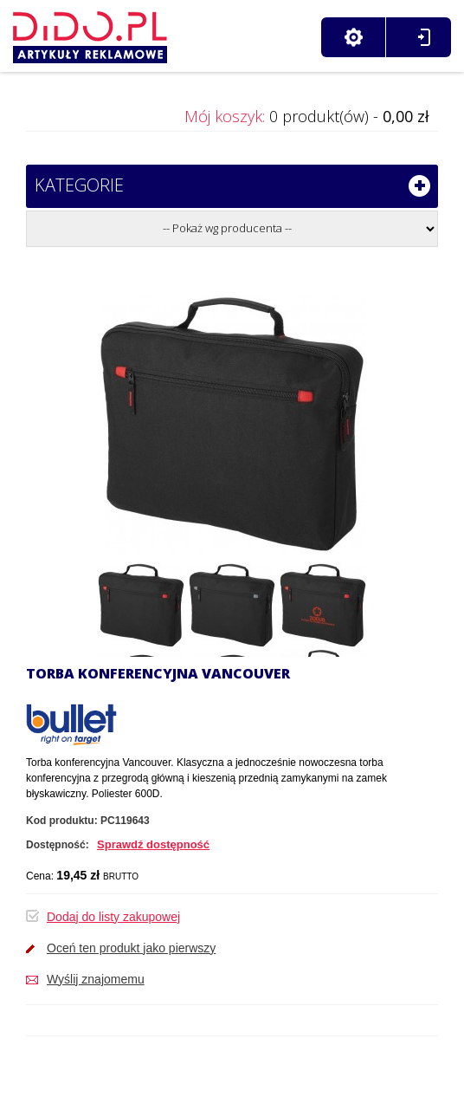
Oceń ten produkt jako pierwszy (131, 948)
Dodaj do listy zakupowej (113, 917)
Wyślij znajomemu (96, 979)
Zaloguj (423, 37)
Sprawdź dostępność (153, 844)
